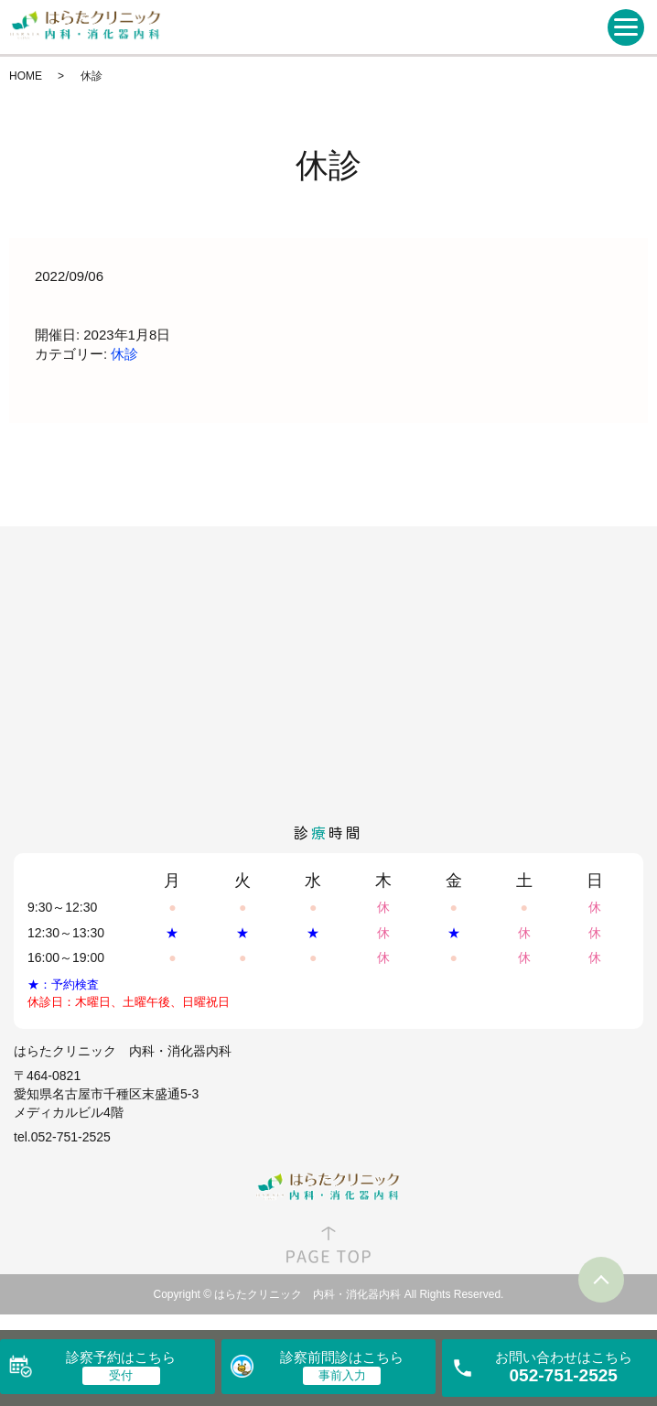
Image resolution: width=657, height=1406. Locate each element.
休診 (124, 354)
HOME (25, 76)
